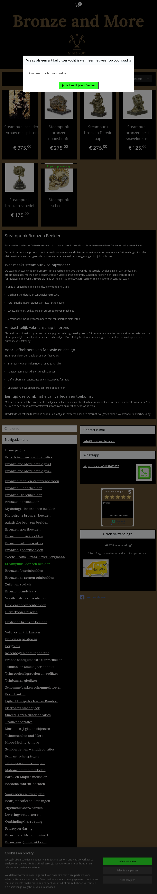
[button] (79, 85)
